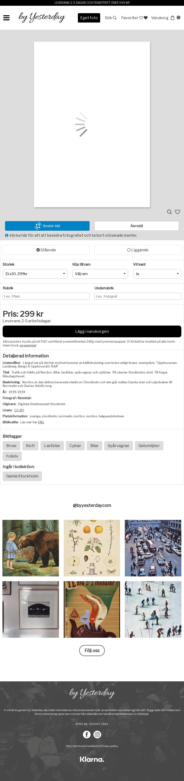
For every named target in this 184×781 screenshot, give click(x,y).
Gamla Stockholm (22, 476)
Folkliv (12, 456)
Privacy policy (109, 746)
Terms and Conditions (86, 746)
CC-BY (19, 410)
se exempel (28, 345)
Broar (11, 445)
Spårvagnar (118, 445)
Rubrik (8, 288)
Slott (30, 445)
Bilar (94, 445)
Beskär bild (47, 226)
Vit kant (139, 264)
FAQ (41, 422)
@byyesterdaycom (92, 505)
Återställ (137, 226)
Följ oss (92, 650)
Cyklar (75, 445)
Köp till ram (81, 264)
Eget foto (89, 18)
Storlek (8, 264)
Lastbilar (52, 445)
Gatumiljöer (149, 445)
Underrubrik (104, 288)
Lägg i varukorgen (92, 331)
